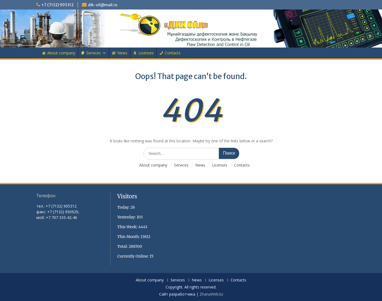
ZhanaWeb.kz (211, 294)
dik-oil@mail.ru (102, 4)
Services (93, 52)
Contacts (173, 52)
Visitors (127, 196)
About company (61, 52)
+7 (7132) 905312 (57, 4)
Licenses (146, 52)
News (122, 52)
